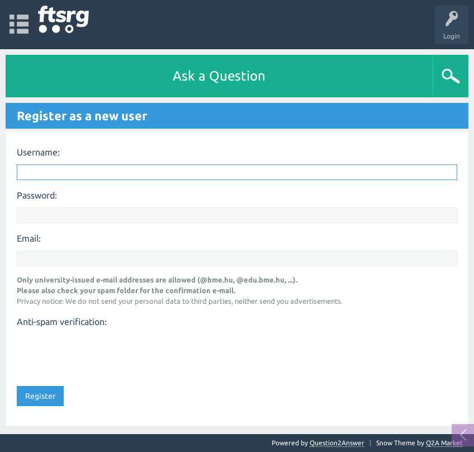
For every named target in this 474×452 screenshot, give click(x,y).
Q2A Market (444, 442)
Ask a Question (219, 75)
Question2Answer (337, 442)
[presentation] (102, 353)
